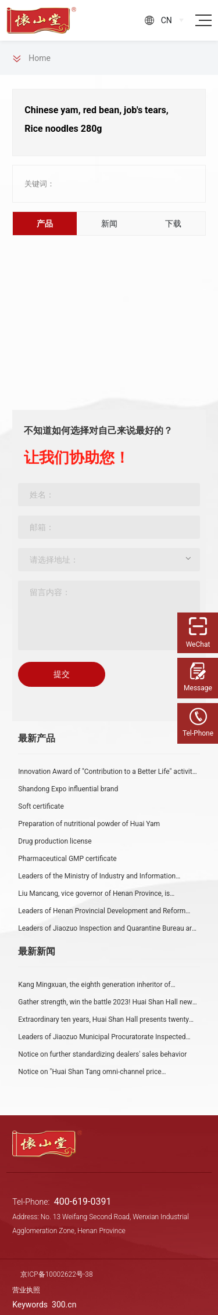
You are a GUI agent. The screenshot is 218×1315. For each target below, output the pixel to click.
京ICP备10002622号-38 (56, 1274)
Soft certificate (41, 806)
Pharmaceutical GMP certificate (67, 859)
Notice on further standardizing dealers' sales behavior (102, 1054)
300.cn (64, 1304)
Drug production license (54, 841)
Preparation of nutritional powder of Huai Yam (89, 824)
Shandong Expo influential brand (68, 789)
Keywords (30, 1304)
